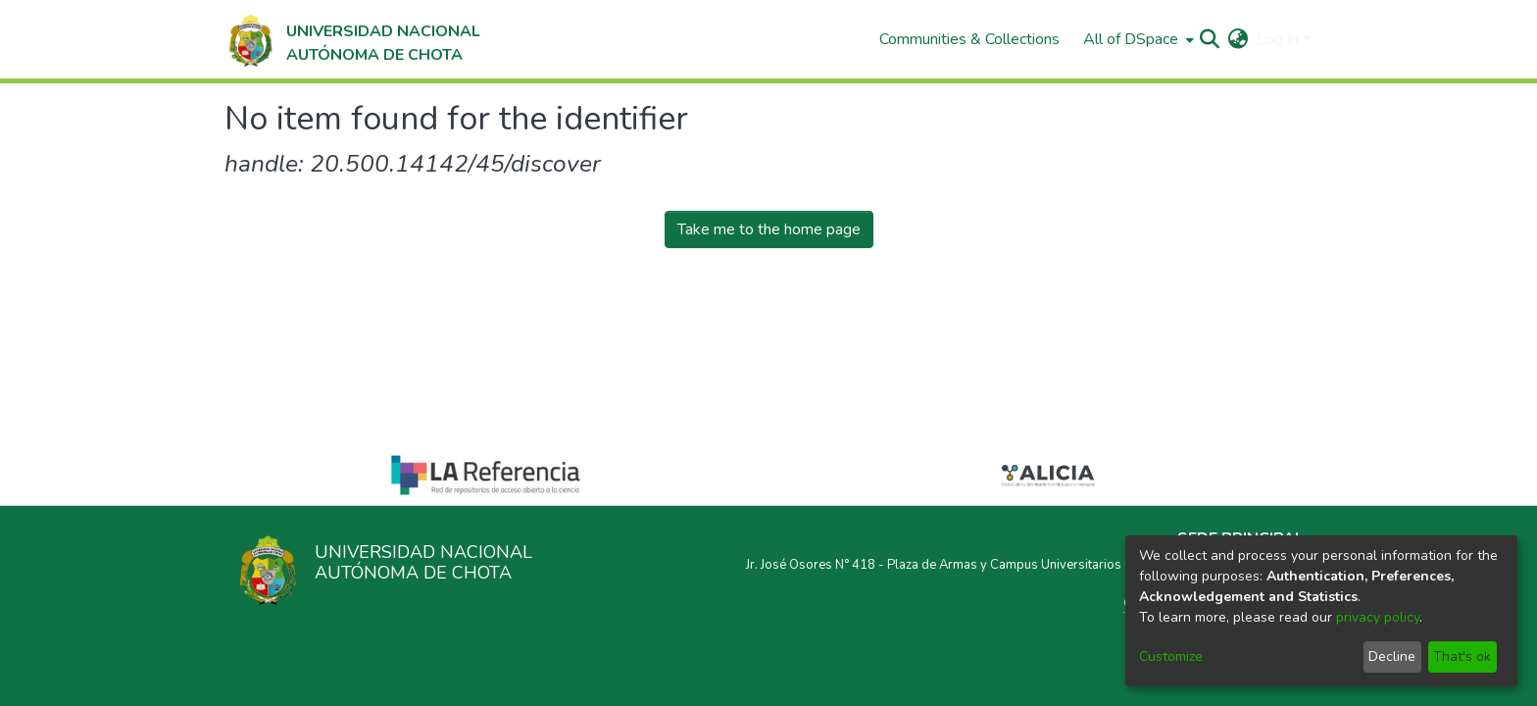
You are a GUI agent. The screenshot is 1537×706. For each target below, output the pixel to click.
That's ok (1462, 656)
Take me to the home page (769, 229)
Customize (1171, 656)
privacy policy (1377, 617)
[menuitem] (1136, 39)
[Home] (352, 39)
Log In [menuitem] (1278, 39)
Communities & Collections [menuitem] (969, 39)
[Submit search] (1210, 39)
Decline (1391, 656)
